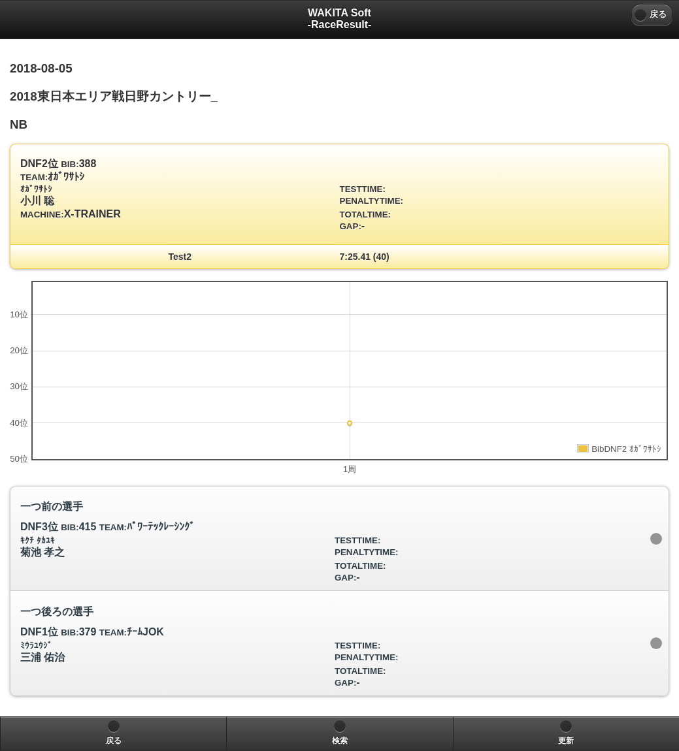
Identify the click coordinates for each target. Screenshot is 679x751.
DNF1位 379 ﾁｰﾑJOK (334, 646)
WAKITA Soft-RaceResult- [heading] (340, 18)
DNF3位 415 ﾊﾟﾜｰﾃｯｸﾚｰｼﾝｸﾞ (334, 541)
